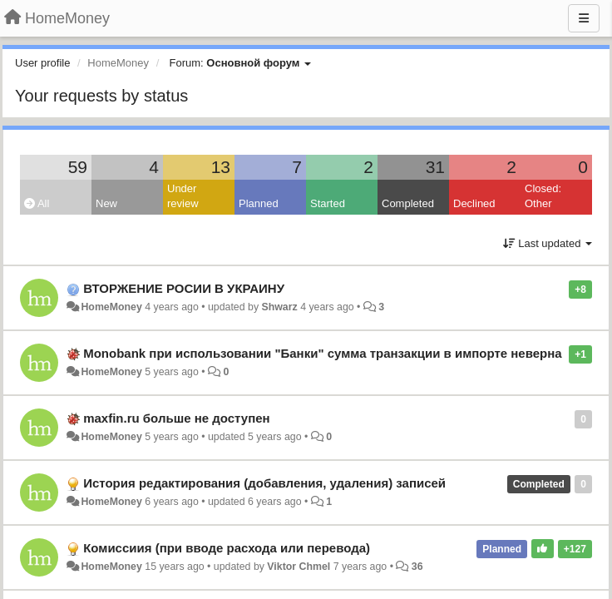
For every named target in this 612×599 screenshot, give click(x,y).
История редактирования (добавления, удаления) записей (264, 483)
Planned (259, 203)
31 (435, 166)
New (106, 203)
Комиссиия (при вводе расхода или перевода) (226, 548)
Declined (474, 203)
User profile (42, 63)
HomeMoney (111, 307)
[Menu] (584, 18)
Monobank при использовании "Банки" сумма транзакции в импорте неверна (322, 353)
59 (77, 166)
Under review (183, 196)
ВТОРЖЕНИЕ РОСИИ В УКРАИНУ (183, 288)
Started (327, 203)
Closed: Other (543, 196)
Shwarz (279, 307)
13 (220, 166)
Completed (408, 203)
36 (417, 566)
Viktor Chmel (298, 566)
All (36, 203)
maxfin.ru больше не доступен (176, 418)
